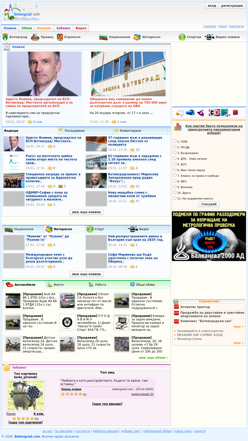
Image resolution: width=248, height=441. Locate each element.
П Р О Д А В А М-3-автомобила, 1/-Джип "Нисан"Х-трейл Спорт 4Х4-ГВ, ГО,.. (94, 322)
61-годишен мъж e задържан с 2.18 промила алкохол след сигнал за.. (135, 159)
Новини (10, 28)
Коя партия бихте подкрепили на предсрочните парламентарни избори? (214, 129)
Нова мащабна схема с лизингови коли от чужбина (132, 194)
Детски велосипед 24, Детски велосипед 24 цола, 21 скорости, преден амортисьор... (40, 344)
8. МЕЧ (179, 181)
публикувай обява (157, 431)
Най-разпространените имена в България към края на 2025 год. (136, 238)
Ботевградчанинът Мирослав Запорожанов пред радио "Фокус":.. (133, 178)
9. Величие (183, 187)
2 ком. (119, 122)
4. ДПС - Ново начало (190, 158)
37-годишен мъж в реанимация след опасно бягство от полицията (135, 141)
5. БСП (179, 164)
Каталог (44, 28)
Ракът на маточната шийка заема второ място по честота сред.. (51, 159)
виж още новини (86, 212)
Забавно (63, 28)
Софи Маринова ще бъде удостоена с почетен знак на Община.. (133, 258)
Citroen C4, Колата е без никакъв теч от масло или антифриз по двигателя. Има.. (94, 301)
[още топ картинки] (26, 422)
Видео (81, 28)
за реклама (64, 431)
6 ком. (39, 414)
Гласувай (208, 204)
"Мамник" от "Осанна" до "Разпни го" (47, 238)
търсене (209, 26)
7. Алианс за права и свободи (196, 175)
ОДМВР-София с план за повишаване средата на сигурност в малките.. (47, 196)
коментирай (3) (143, 394)
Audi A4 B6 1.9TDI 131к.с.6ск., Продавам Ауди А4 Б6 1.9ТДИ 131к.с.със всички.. (40, 301)
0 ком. (35, 122)
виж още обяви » (153, 357)
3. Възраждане (186, 153)
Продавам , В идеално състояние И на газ (40, 323)
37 (134, 201)
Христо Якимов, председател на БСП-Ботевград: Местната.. (53, 139)
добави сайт (130, 431)
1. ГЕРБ (180, 141)
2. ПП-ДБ (181, 147)
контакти (236, 26)
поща (223, 26)
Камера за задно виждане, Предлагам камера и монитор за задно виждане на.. (148, 322)
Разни (11, 414)
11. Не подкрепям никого (193, 198)
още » (238, 326)
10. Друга (182, 193)
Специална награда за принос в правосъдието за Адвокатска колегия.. (53, 178)
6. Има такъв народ (189, 170)
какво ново (183, 431)
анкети (200, 431)
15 (134, 150)
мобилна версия (105, 431)
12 (134, 186)
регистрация (232, 5)
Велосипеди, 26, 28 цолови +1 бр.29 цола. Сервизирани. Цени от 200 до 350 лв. (147, 348)
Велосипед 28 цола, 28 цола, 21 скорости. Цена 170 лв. (94, 344)
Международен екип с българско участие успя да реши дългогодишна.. (49, 258)
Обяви (27, 28)
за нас (47, 431)
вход (212, 5)
